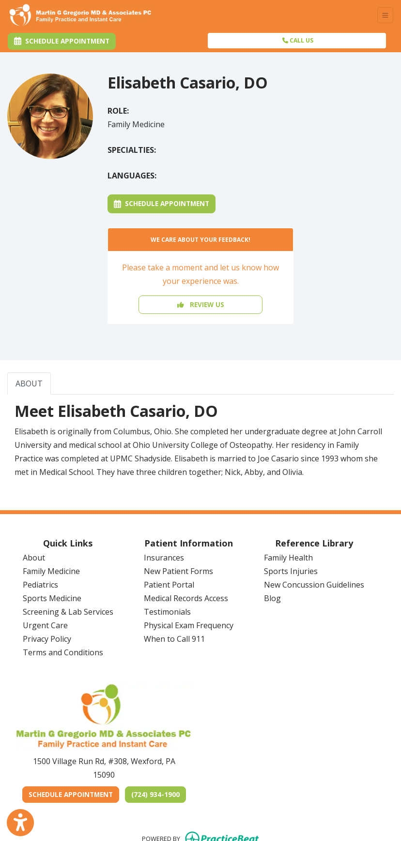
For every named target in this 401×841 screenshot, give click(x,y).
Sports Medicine (52, 598)
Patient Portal (169, 584)
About (34, 557)
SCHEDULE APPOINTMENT (74, 794)
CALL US (297, 40)
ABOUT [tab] (29, 383)
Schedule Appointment (161, 203)
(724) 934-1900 (155, 794)
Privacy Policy (47, 639)
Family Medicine (51, 571)
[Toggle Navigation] (385, 15)
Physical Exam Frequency (188, 625)
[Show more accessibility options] (20, 823)
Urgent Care (45, 625)
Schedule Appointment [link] (61, 40)
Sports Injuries (291, 571)
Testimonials (167, 611)
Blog (272, 598)
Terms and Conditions (63, 652)
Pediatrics (40, 584)
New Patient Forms (178, 571)
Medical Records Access (186, 598)
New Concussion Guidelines (314, 584)
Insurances (164, 557)
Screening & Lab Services (68, 611)
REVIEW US (200, 304)
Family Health (288, 557)
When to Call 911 (174, 639)
